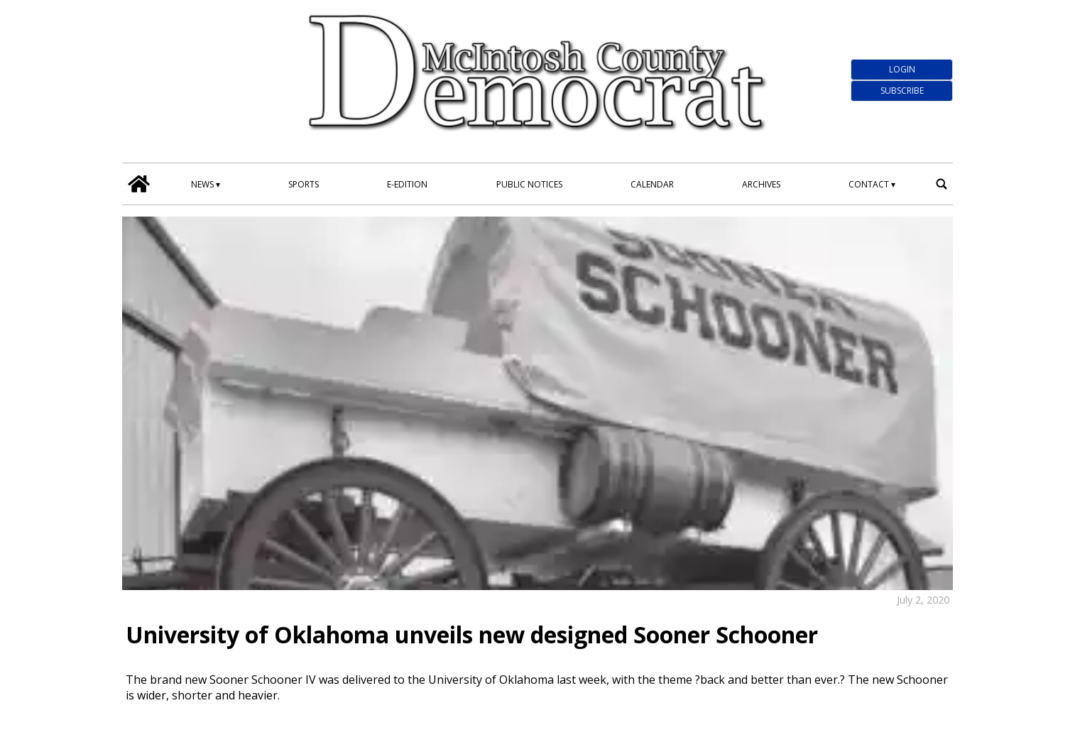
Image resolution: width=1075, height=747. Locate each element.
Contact (868, 184)
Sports (303, 184)
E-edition (407, 184)
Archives (761, 184)
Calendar (652, 184)
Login (902, 69)
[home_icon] (139, 184)
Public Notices (529, 184)
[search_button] (941, 184)
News (202, 184)
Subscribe (902, 90)
